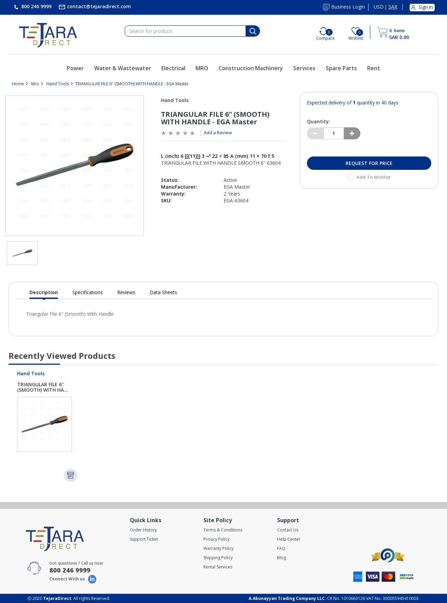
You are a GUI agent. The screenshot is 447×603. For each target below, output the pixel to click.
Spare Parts (341, 68)
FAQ (281, 548)
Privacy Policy (216, 539)
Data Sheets (163, 292)
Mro (35, 84)
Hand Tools (57, 84)
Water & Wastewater (122, 68)
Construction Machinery (251, 68)
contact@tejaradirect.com (98, 6)
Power (75, 68)
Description (43, 294)
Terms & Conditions (222, 530)
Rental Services (217, 567)
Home (18, 84)
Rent (373, 68)
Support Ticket (144, 539)
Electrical (173, 68)
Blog (281, 558)
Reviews (126, 292)
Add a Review (218, 132)
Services (304, 68)
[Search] (253, 31)
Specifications (87, 292)
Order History (143, 530)
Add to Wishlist (374, 177)
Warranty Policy (218, 548)
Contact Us (287, 530)
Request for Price (369, 163)
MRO (202, 68)
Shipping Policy (218, 558)
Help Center (288, 539)
